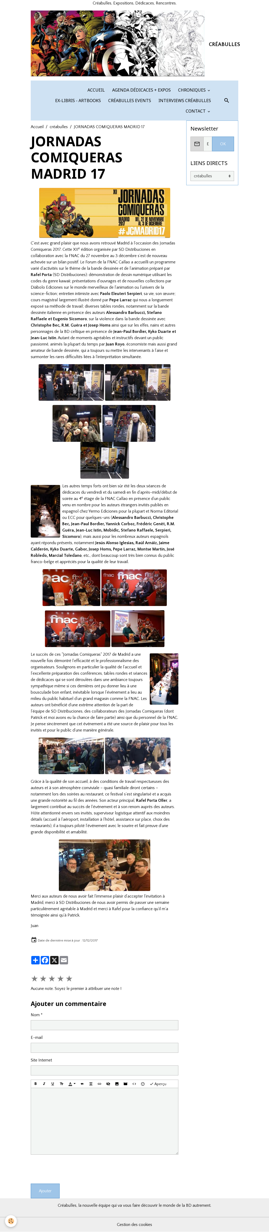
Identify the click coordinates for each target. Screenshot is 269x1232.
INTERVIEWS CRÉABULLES (184, 100)
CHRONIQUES (192, 90)
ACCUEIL (95, 90)
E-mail (37, 1037)
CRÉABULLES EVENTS (129, 100)
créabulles (59, 126)
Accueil (37, 126)
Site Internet (41, 1060)
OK (223, 144)
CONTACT (196, 111)
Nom (35, 1015)
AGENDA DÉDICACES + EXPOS (141, 90)
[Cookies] (11, 1221)
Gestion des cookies (134, 1224)
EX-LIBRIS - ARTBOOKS (77, 100)
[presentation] (71, 1169)
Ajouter (45, 1191)
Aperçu (157, 1083)
